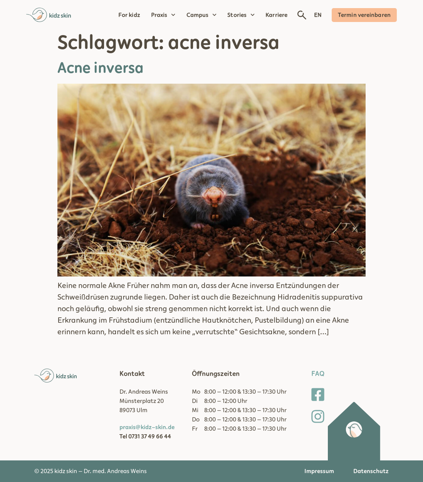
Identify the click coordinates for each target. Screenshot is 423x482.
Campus (201, 15)
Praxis (163, 15)
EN (318, 15)
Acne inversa (100, 68)
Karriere (276, 15)
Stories (241, 15)
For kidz (129, 15)
